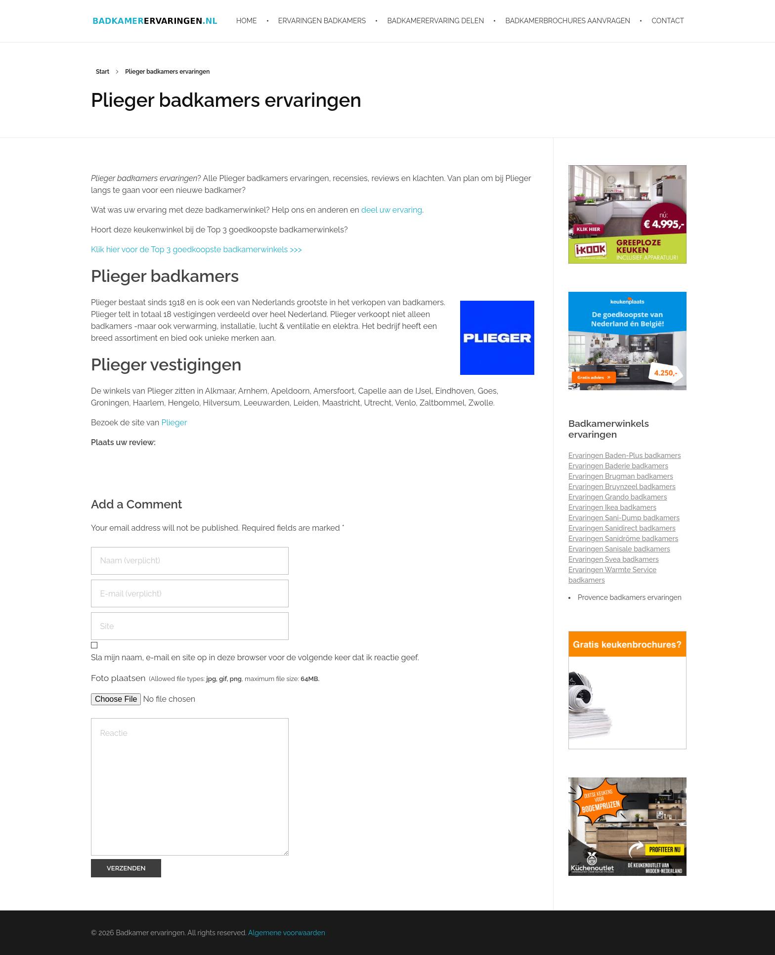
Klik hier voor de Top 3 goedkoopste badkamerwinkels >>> (196, 249)
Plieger (174, 422)
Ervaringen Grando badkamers (617, 497)
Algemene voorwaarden (286, 933)
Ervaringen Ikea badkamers (612, 507)
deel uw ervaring (391, 210)
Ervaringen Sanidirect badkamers (622, 528)
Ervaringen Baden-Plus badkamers (624, 455)
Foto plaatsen (205, 678)
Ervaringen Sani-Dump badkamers (624, 518)
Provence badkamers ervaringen (630, 597)
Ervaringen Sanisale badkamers (619, 549)
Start (102, 71)
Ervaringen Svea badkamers (613, 559)
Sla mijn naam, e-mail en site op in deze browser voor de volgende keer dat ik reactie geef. (255, 657)
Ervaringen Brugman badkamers (620, 476)
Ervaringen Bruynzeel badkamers (622, 487)
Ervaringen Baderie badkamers (618, 466)
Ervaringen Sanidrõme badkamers (623, 539)
